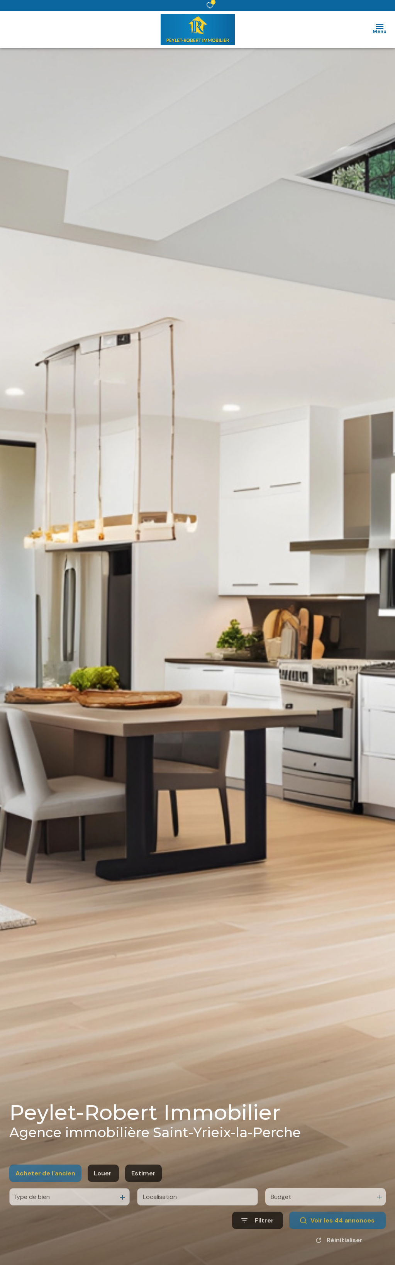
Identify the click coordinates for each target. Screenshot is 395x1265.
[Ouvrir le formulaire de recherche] (257, 1237)
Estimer (143, 1190)
